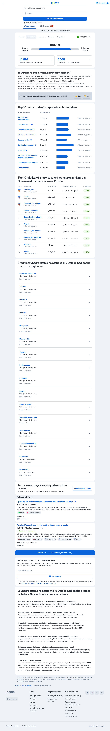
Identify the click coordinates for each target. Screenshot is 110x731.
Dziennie (51, 37)
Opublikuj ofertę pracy (55, 696)
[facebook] (87, 693)
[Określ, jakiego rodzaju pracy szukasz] (55, 8)
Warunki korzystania (12, 726)
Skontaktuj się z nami (82, 488)
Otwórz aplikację (102, 3)
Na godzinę (60, 37)
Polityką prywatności (28, 583)
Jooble (102, 726)
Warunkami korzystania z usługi (46, 583)
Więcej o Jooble (35, 696)
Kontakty (33, 699)
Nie (86, 96)
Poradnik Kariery (70, 699)
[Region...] (55, 13)
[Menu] (3, 3)
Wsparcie (33, 705)
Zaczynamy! (55, 576)
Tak (78, 96)
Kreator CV (69, 713)
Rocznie (22, 37)
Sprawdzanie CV (71, 716)
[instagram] (92, 693)
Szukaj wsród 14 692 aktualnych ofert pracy (55, 553)
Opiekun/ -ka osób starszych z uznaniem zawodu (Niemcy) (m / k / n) (47, 502)
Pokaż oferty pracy (85, 118)
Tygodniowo (41, 37)
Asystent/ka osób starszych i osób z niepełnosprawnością (42, 525)
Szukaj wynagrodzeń (55, 19)
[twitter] (97, 693)
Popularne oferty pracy (73, 696)
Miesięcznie (31, 37)
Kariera (32, 702)
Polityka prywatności (29, 726)
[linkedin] (102, 693)
